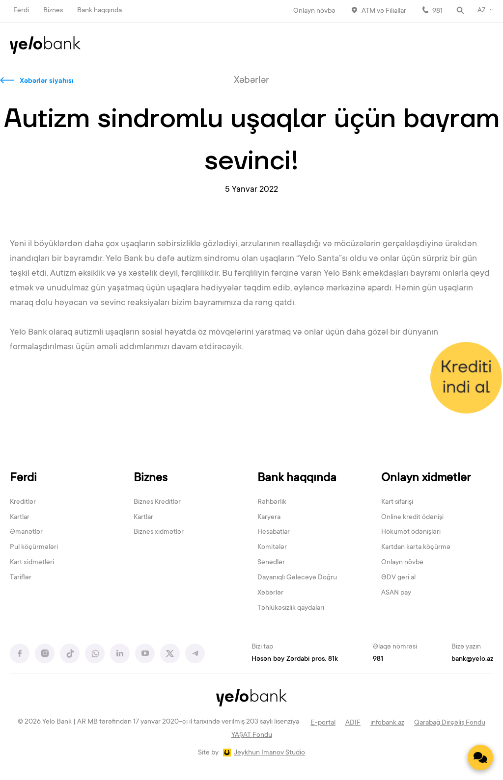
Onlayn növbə (314, 11)
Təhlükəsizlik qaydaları (290, 608)
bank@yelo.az (472, 659)
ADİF (353, 723)
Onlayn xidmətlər (426, 478)
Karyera (268, 517)
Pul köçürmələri (34, 547)
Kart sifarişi (397, 502)
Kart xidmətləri (32, 563)
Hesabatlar (273, 532)
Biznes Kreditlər (157, 502)
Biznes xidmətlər (159, 532)
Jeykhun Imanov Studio (269, 753)
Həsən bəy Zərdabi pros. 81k (295, 659)
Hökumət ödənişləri (411, 532)
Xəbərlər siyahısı (47, 81)
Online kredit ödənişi (412, 517)
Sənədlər (271, 563)
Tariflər (20, 578)
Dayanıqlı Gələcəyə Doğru (297, 578)
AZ (481, 11)
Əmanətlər (26, 532)
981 (437, 11)
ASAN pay (396, 593)
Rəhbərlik (271, 502)
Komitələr (272, 547)
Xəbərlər (270, 593)
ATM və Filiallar (384, 11)
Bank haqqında (99, 11)
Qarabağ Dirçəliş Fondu (449, 723)
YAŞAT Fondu (251, 735)
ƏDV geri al (398, 578)
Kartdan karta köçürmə (415, 547)
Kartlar (19, 517)
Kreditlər (23, 502)
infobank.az (387, 723)
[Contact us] (480, 757)
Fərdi (21, 11)
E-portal (322, 723)
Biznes (53, 11)
